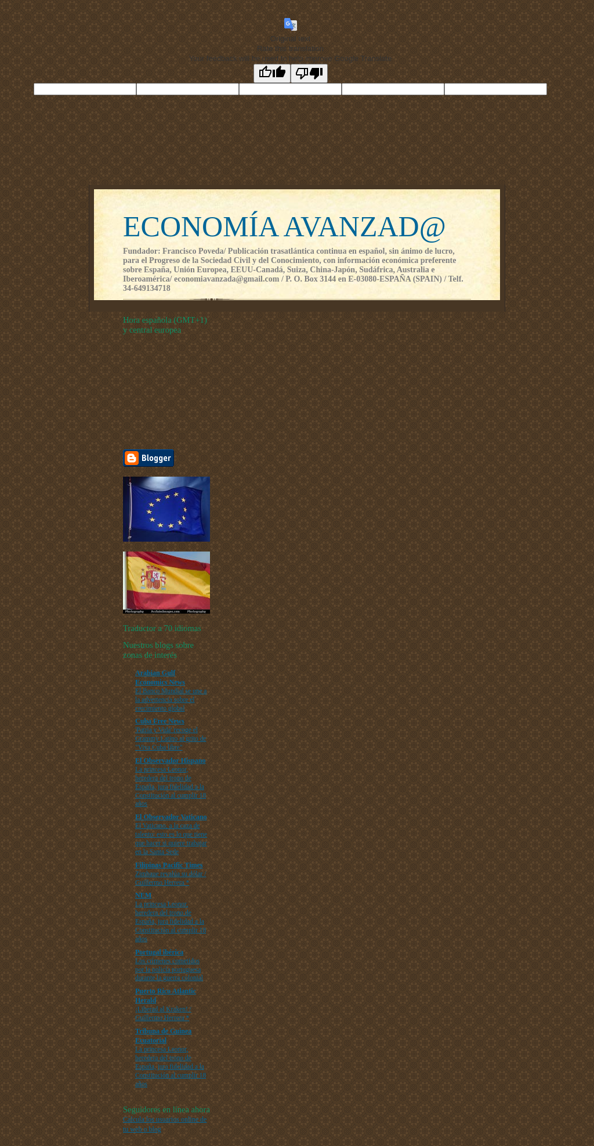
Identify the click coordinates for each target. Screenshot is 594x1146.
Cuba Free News (159, 721)
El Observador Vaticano (171, 817)
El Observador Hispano (170, 760)
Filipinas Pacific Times (169, 865)
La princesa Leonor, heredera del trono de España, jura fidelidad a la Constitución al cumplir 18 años (170, 786)
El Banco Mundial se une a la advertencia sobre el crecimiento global (171, 699)
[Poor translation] (309, 73)
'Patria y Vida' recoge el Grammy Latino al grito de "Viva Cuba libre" (170, 738)
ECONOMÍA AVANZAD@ (284, 226)
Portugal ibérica (159, 952)
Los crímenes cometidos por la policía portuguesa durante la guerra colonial (169, 969)
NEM (143, 895)
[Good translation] (272, 73)
